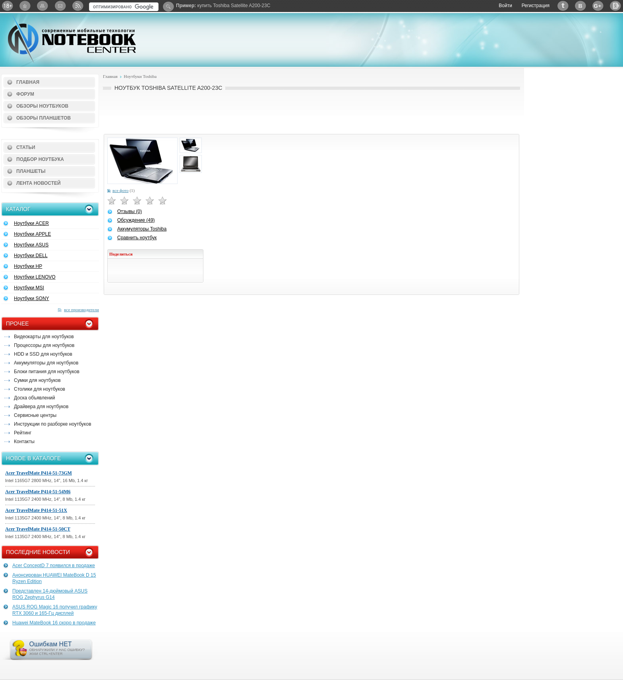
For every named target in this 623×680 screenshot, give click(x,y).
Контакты (24, 441)
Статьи (25, 147)
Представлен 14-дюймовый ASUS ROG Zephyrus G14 (49, 594)
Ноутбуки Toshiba (140, 76)
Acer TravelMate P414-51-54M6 (38, 491)
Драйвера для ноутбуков (41, 406)
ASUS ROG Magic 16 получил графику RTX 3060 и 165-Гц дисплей (54, 610)
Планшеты (31, 171)
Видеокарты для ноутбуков (44, 336)
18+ (8, 5)
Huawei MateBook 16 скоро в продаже (54, 623)
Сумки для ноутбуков (37, 380)
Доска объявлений (34, 398)
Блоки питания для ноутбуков (46, 371)
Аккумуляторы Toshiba (141, 229)
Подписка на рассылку (60, 5)
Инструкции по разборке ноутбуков (52, 424)
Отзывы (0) (129, 211)
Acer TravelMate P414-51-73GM (38, 473)
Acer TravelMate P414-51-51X (36, 510)
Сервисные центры (35, 415)
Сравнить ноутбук (137, 237)
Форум (25, 94)
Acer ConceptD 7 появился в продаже (53, 565)
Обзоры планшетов (43, 118)
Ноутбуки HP (28, 266)
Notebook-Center (72, 39)
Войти (505, 5)
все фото (120, 190)
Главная (27, 82)
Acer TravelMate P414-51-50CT (37, 529)
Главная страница (25, 5)
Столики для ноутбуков (39, 389)
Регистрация (535, 5)
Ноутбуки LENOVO (35, 277)
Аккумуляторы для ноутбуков (46, 363)
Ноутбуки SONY (31, 298)
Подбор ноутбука (40, 159)
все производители (81, 309)
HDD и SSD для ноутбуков (43, 354)
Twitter (563, 5)
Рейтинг (22, 433)
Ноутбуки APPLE (32, 234)
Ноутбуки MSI (29, 288)
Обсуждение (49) (136, 220)
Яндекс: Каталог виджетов (615, 5)
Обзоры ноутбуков (42, 106)
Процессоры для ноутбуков (44, 345)
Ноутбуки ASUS (31, 245)
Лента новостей (38, 183)
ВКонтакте (580, 5)
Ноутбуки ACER (31, 223)
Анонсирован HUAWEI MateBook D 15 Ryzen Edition (54, 578)
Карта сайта (42, 5)
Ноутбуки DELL (31, 255)
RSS (77, 5)
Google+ (598, 5)
